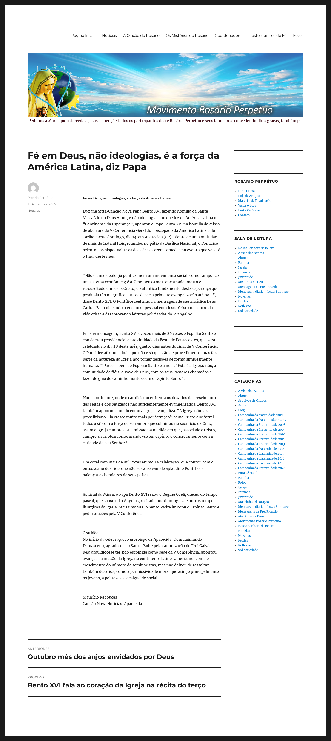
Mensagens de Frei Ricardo (258, 287)
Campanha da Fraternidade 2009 (262, 430)
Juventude (245, 277)
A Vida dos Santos (251, 253)
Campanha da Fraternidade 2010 (261, 434)
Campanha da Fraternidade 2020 (261, 468)
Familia (243, 263)
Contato (244, 215)
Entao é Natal (247, 473)
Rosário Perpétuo (40, 197)
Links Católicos (249, 210)
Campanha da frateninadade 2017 (262, 420)
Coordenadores (229, 35)
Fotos (298, 35)
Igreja (242, 268)
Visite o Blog (247, 205)
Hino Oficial (247, 191)
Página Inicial (83, 35)
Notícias (109, 35)
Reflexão (244, 306)
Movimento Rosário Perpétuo (259, 521)
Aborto (243, 258)
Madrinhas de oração (253, 502)
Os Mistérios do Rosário (187, 35)
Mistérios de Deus (251, 282)
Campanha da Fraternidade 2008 (261, 425)
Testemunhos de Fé (268, 35)
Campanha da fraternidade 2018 (261, 463)
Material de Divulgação (254, 201)
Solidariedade (248, 311)
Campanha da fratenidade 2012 (260, 415)
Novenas (244, 296)
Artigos (243, 405)
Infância (244, 272)
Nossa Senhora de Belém (256, 248)
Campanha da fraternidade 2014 (261, 449)
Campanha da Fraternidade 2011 (261, 439)
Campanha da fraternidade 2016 (261, 458)
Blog (241, 410)
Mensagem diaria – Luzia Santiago (263, 292)
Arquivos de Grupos (252, 401)
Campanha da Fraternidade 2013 (261, 444)
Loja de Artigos (249, 196)
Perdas (243, 301)
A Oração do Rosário (141, 35)
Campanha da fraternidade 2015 (261, 454)
